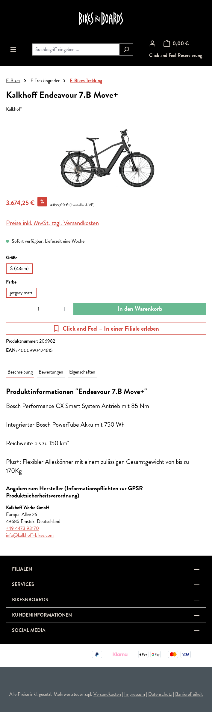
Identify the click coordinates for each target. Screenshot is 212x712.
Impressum (134, 694)
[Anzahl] (38, 309)
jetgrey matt (21, 292)
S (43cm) (19, 268)
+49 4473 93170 (22, 528)
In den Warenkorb (139, 308)
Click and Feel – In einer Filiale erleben (106, 328)
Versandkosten (107, 694)
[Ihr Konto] (152, 43)
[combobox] (75, 50)
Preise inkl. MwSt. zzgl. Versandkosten (52, 222)
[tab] (20, 372)
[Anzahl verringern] (12, 309)
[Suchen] (126, 50)
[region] (106, 158)
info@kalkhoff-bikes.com (30, 535)
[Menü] (13, 49)
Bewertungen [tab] (51, 371)
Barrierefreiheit (189, 694)
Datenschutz (160, 694)
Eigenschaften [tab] (82, 371)
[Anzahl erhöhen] (65, 309)
